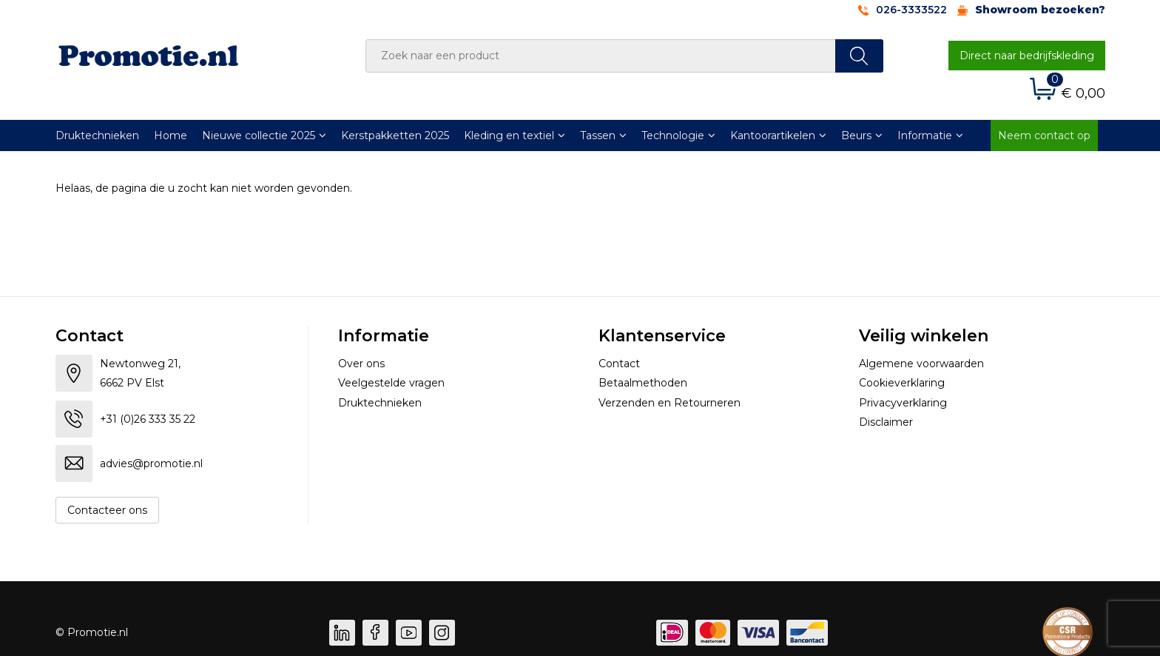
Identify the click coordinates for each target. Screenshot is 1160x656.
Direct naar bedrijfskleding (1027, 55)
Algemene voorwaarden (921, 363)
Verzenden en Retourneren (669, 402)
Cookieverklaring (902, 382)
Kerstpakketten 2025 (395, 135)
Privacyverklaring (903, 402)
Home (170, 135)
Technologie (672, 135)
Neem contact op (1044, 135)
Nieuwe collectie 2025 (258, 135)
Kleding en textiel (509, 135)
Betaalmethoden (642, 382)
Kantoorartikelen (772, 135)
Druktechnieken (97, 135)
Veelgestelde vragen (391, 382)
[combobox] (600, 56)
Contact (619, 363)
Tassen (598, 135)
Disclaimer (886, 422)
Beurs (856, 135)
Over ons (361, 363)
